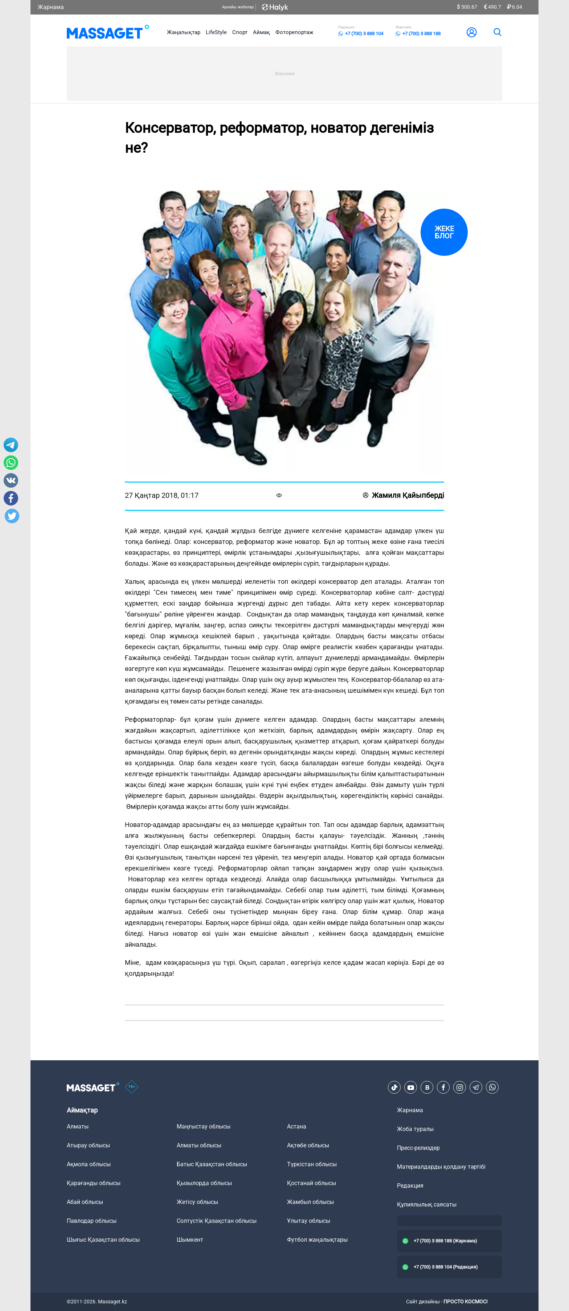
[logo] (108, 32)
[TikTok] (394, 1087)
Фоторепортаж (294, 32)
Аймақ (261, 32)
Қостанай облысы (311, 1183)
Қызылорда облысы (204, 1183)
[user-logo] (472, 32)
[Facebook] (443, 1087)
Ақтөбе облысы (308, 1145)
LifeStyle (216, 32)
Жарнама (51, 7)
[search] (497, 32)
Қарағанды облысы (93, 1183)
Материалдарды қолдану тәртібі (441, 1166)
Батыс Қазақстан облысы (212, 1164)
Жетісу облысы (197, 1202)
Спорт (239, 32)
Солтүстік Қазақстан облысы (217, 1220)
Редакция (410, 1185)
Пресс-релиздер (418, 1147)
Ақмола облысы (89, 1164)
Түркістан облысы (312, 1164)
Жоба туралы (415, 1129)
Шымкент (190, 1239)
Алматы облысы (199, 1145)
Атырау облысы (88, 1145)
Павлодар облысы (91, 1220)
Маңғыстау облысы (203, 1126)
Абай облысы (85, 1202)
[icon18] (132, 1087)
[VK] (427, 1087)
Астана (296, 1126)
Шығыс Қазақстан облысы (103, 1239)
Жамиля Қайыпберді (403, 495)
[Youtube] (410, 1087)
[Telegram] (476, 1087)
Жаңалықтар (183, 32)
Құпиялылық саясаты (427, 1204)
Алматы (78, 1126)
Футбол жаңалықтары (317, 1239)
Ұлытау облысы (308, 1220)
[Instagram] (459, 1087)
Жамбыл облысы (310, 1202)
